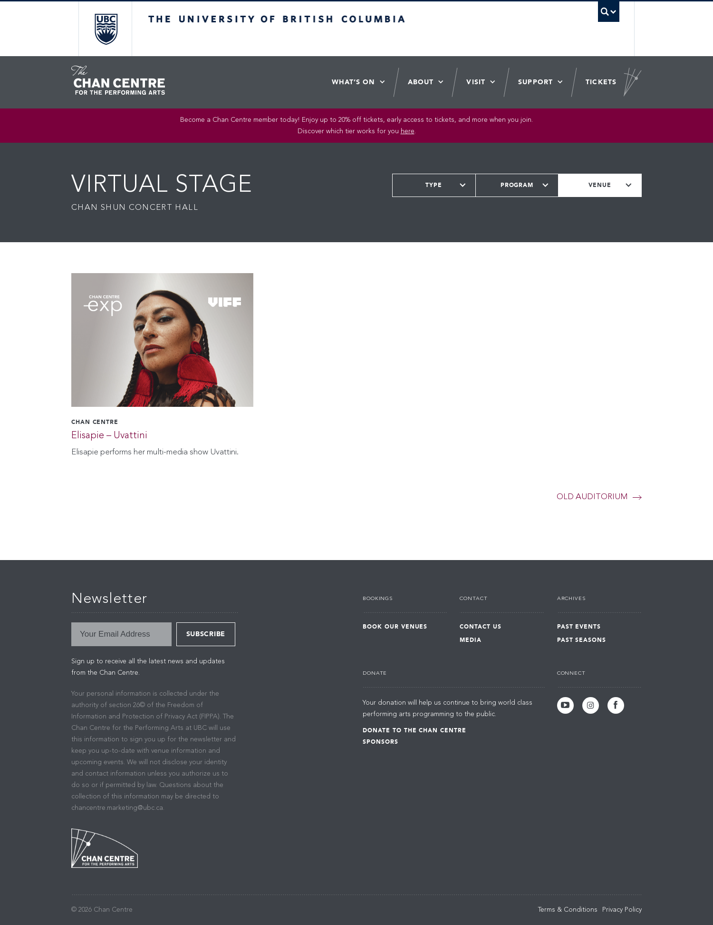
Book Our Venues (395, 626)
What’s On (353, 82)
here (407, 131)
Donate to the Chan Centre (414, 730)
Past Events (579, 626)
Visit (475, 82)
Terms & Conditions (567, 909)
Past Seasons (582, 640)
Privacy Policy (622, 909)
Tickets (601, 82)
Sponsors (380, 741)
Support (535, 82)
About (421, 82)
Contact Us (480, 626)
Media (471, 640)
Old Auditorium (592, 497)
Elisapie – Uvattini (109, 436)
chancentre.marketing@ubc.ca (117, 808)
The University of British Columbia (105, 28)
